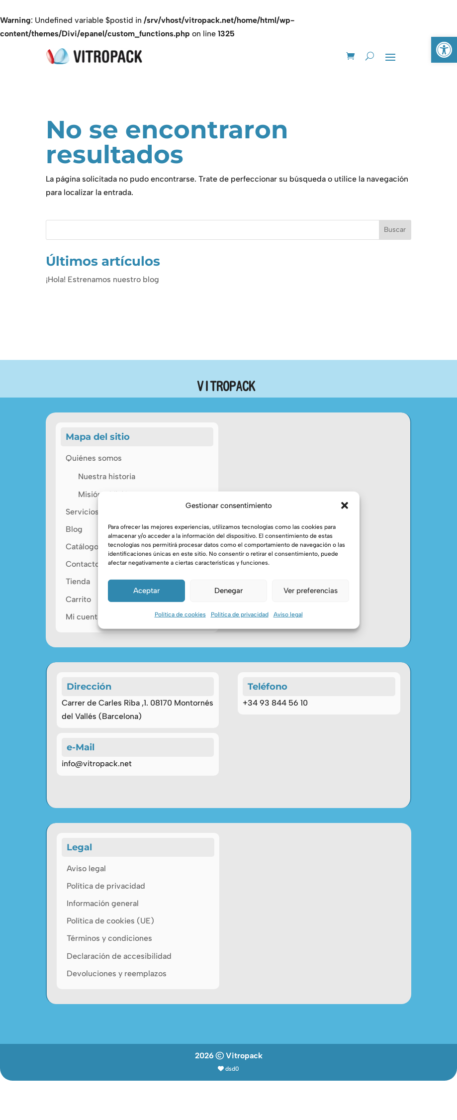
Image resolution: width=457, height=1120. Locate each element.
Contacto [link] (82, 547)
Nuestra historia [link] (106, 459)
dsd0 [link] (232, 1108)
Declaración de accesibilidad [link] (119, 995)
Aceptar (146, 590)
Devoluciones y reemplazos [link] (117, 1013)
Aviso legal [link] (288, 614)
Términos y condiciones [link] (109, 977)
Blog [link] (74, 512)
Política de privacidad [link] (240, 614)
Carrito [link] (78, 582)
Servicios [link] (82, 495)
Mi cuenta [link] (83, 600)
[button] (345, 505)
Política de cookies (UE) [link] (110, 960)
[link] (444, 50)
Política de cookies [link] (180, 614)
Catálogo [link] (82, 529)
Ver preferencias (310, 590)
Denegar (228, 590)
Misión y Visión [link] (105, 477)
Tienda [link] (78, 564)
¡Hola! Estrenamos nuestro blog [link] (102, 262)
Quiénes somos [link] (94, 441)
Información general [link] (103, 942)
